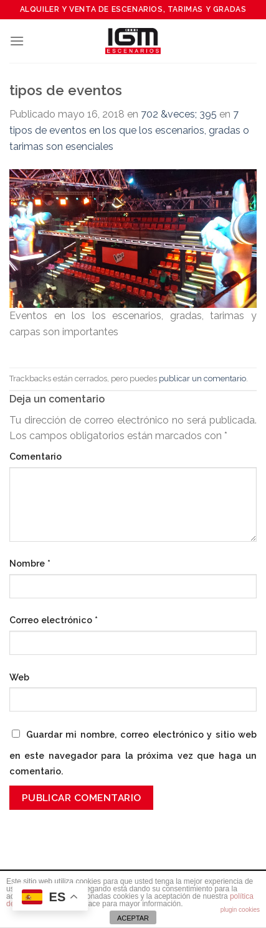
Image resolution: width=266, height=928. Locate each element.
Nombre (29, 563)
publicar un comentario (202, 378)
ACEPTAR (133, 918)
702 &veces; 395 (179, 114)
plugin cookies (240, 909)
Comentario (35, 456)
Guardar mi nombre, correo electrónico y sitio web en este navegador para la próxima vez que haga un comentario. (133, 753)
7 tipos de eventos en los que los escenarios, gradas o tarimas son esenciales (129, 130)
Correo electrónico (53, 620)
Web (19, 677)
